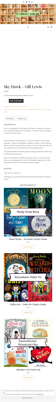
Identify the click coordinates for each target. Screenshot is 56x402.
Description (10, 118)
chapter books (11, 109)
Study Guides (22, 107)
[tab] (10, 118)
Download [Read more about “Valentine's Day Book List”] (28, 377)
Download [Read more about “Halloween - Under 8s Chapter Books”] (28, 312)
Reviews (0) (22, 118)
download (19, 109)
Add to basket (16, 101)
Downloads (14, 107)
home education (27, 109)
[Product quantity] (6, 101)
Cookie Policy (39, 394)
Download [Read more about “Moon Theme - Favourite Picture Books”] (28, 247)
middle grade (36, 109)
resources (44, 109)
